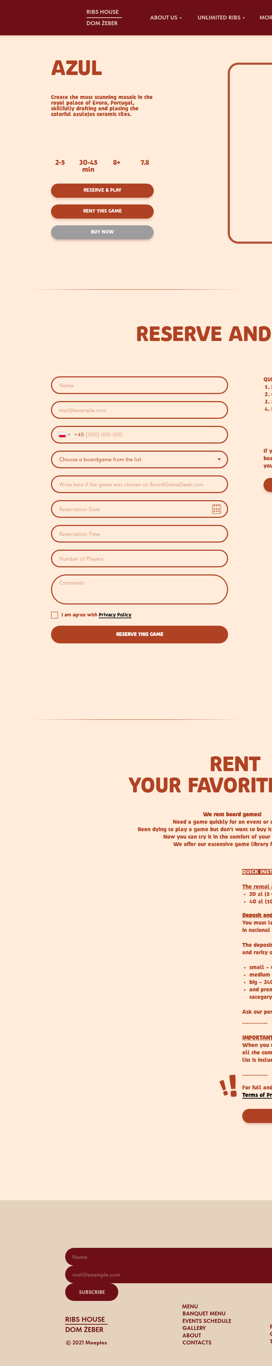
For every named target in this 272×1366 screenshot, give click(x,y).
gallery (194, 1328)
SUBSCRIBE (92, 1292)
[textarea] (139, 589)
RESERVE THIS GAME (139, 634)
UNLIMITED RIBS (219, 17)
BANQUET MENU (204, 1313)
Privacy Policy (115, 615)
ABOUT (191, 1335)
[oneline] (139, 484)
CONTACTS (196, 1342)
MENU (190, 1306)
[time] (139, 534)
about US (163, 17)
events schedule (206, 1321)
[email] (139, 410)
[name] (139, 385)
